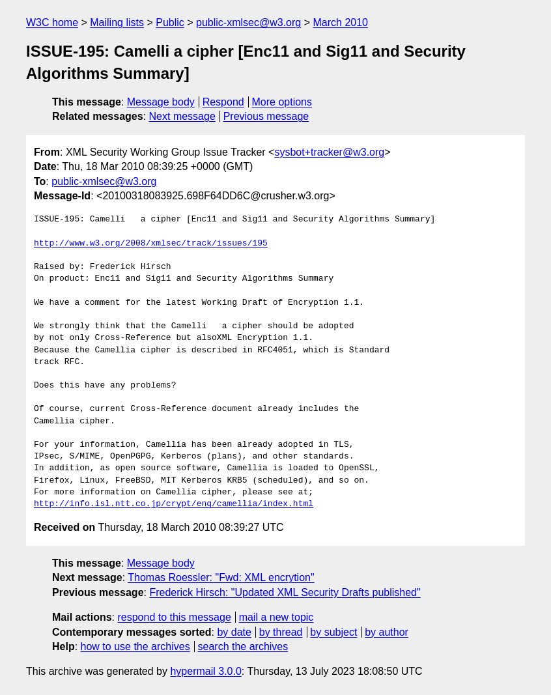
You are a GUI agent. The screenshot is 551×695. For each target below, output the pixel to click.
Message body (161, 101)
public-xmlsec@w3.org (248, 22)
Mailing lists (117, 22)
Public (170, 22)
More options (282, 101)
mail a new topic (276, 617)
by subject (333, 632)
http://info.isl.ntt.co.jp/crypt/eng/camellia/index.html (173, 504)
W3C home (52, 22)
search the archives (243, 646)
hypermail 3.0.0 (205, 671)
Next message (182, 116)
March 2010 (340, 22)
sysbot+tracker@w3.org (329, 152)
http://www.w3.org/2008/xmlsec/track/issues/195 (151, 243)
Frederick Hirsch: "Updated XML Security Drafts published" (284, 592)
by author (386, 632)
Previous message (266, 116)
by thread (281, 632)
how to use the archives (135, 646)
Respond (223, 101)
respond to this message (174, 617)
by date (234, 632)
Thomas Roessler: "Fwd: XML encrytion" (221, 577)
